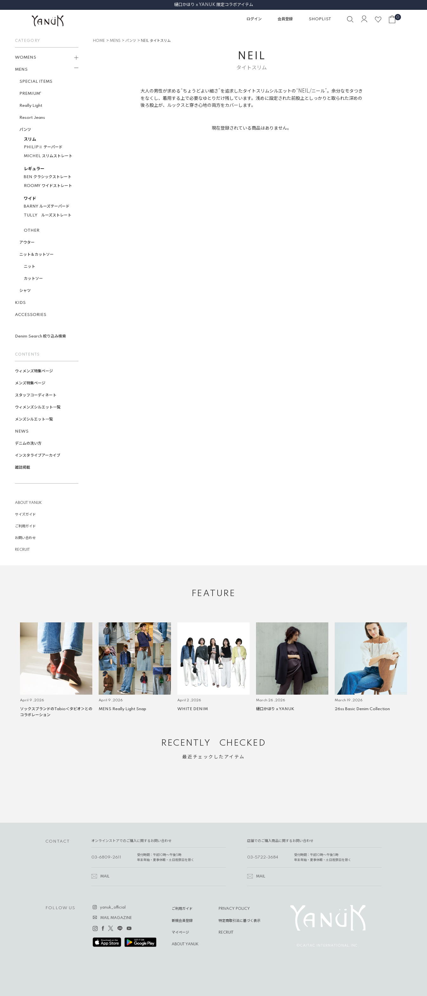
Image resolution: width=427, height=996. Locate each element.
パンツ (27, 130)
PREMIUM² (32, 94)
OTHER (33, 230)
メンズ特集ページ (32, 383)
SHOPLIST (320, 19)
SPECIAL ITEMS (37, 82)
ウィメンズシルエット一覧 (39, 407)
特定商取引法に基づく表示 (239, 921)
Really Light (32, 106)
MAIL (104, 876)
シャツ (27, 291)
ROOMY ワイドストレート (50, 186)
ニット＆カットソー (38, 255)
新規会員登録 (182, 921)
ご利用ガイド (27, 526)
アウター (28, 243)
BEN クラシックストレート (49, 177)
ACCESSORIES (32, 315)
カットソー (35, 279)
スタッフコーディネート (37, 395)
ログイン (254, 19)
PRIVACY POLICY (234, 909)
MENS (115, 41)
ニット (31, 267)
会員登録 (285, 19)
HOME (99, 41)
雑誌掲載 (24, 468)
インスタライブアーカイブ (39, 455)
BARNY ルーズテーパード (48, 206)
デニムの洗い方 (30, 443)
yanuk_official (113, 907)
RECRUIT (24, 550)
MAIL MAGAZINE (116, 918)
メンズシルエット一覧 (36, 419)
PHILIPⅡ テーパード (45, 147)
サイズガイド (27, 515)
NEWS (23, 431)
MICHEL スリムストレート (50, 156)
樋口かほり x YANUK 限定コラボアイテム (213, 5)
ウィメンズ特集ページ (36, 371)
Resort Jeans (34, 118)
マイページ (180, 933)
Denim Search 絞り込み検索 (42, 336)
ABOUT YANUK (30, 503)
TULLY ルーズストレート (49, 215)
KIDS (22, 303)
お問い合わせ (27, 538)
